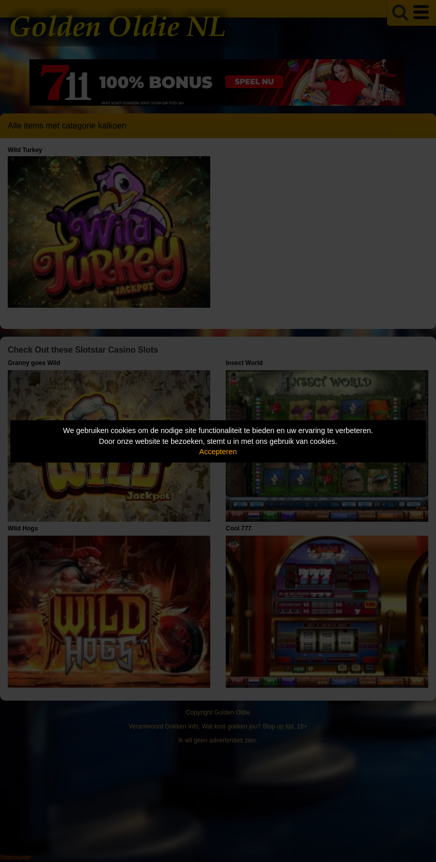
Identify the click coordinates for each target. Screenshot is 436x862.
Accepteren (218, 451)
